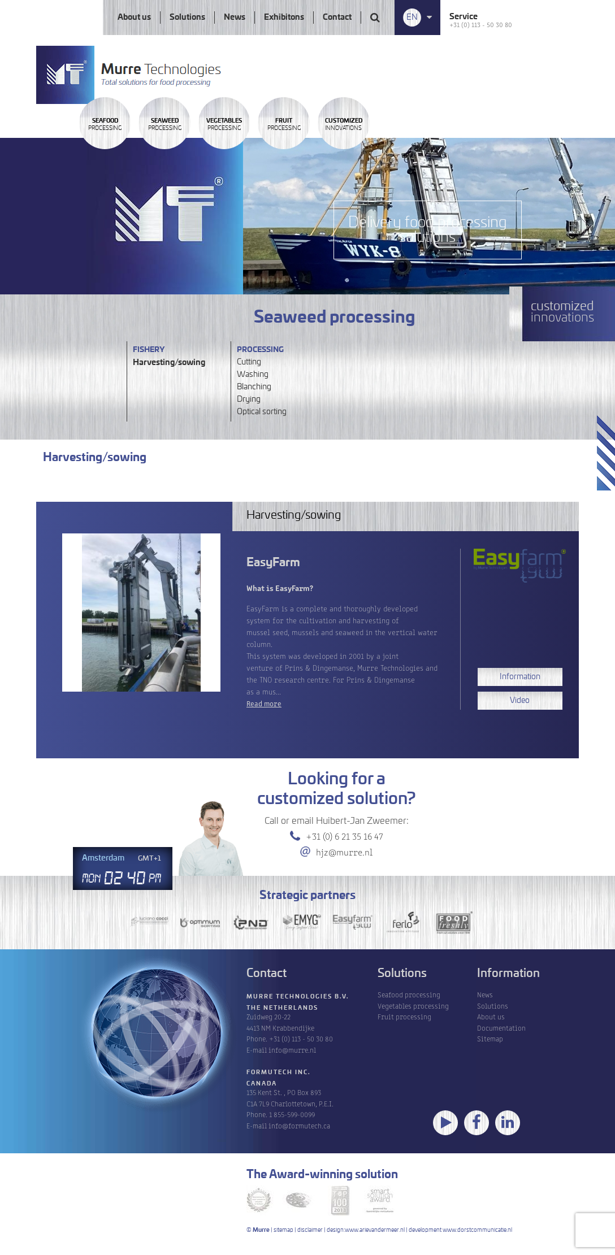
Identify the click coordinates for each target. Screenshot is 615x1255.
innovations (492, 154)
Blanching (254, 387)
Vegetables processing (413, 1005)
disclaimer (310, 1230)
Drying (249, 399)
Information (520, 677)
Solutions (187, 17)
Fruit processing (404, 1016)
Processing (121, 154)
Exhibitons (284, 17)
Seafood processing (409, 994)
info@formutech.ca (299, 1125)
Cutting (249, 362)
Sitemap (490, 1038)
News (234, 17)
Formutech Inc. (278, 1072)
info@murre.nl (292, 1049)
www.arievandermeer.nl (375, 1230)
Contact (337, 17)
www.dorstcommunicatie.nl (477, 1230)
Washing (252, 375)
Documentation (501, 1027)
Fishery (148, 350)
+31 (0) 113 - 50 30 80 (480, 24)
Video (520, 701)
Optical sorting (262, 412)
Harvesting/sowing (169, 363)
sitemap (283, 1230)
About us (134, 17)
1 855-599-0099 (292, 1114)
